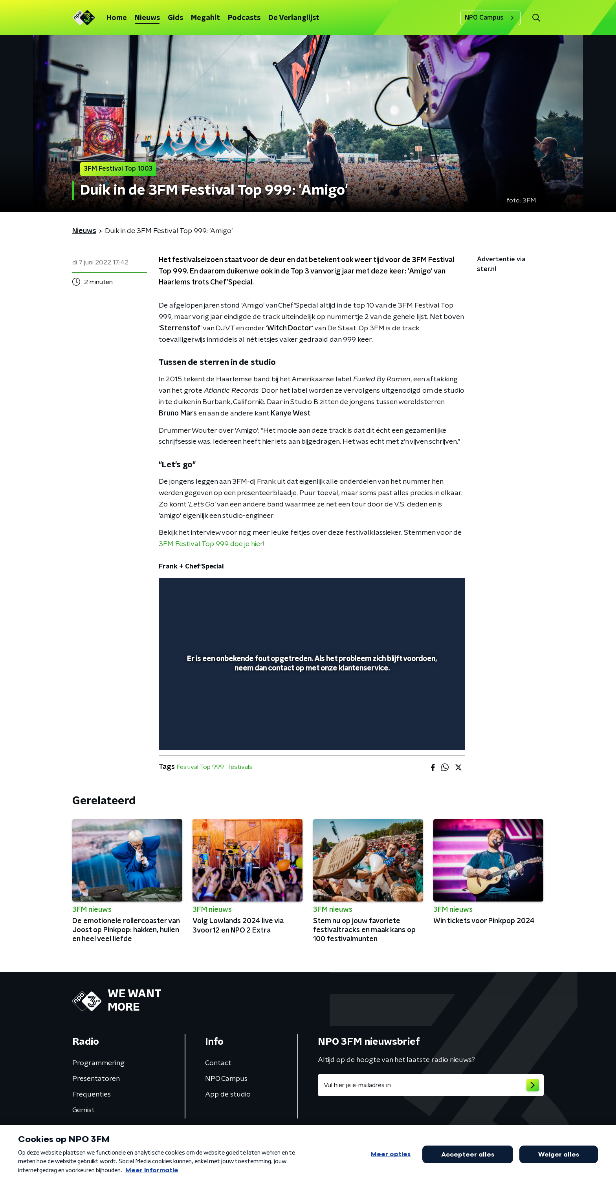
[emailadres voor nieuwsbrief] (431, 1085)
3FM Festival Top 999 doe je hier (211, 544)
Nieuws (147, 18)
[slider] (310, 711)
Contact (218, 1063)
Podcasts (244, 18)
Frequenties (91, 1094)
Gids (175, 18)
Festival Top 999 (200, 767)
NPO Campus (490, 18)
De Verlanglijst (293, 18)
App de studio (228, 1094)
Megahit (205, 18)
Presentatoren (96, 1078)
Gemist (83, 1110)
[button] (536, 18)
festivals (240, 767)
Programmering (98, 1063)
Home (116, 18)
